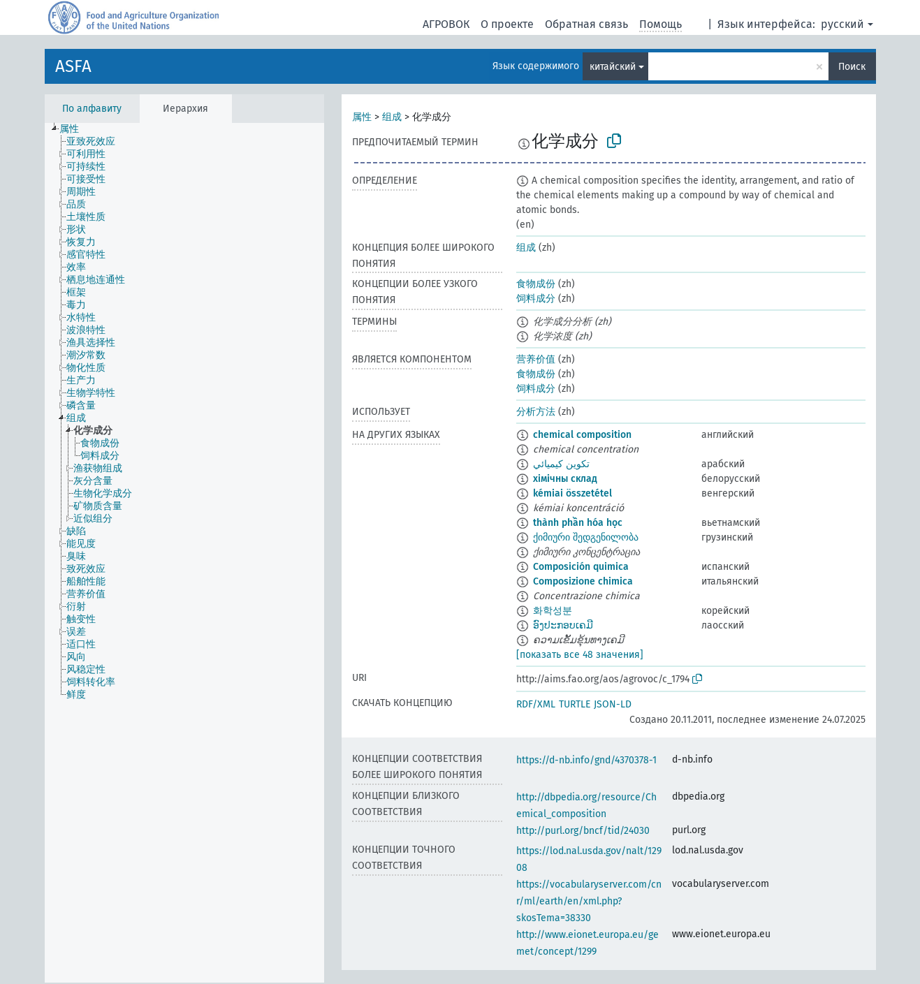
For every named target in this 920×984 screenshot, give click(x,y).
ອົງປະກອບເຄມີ (563, 625)
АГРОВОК (446, 24)
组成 (392, 117)
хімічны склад (565, 479)
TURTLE (574, 704)
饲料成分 (535, 298)
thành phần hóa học (577, 523)
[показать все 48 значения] (579, 655)
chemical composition (582, 435)
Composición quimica (581, 567)
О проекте (507, 24)
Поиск (852, 67)
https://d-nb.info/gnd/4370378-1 (586, 760)
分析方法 (535, 412)
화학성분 (552, 611)
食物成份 (535, 284)
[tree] (184, 553)
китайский (613, 67)
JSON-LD (612, 704)
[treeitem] (75, 129)
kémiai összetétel (572, 493)
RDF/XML (535, 704)
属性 (362, 117)
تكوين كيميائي (561, 464)
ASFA (73, 66)
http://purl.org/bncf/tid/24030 (583, 831)
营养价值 (535, 359)
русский (842, 24)
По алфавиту (92, 109)
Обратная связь (586, 24)
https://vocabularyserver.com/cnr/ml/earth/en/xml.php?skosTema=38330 (589, 901)
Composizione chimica (583, 581)
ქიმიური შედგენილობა (585, 537)
